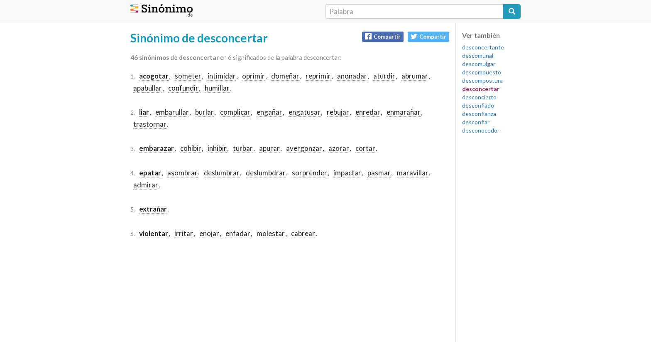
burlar (204, 112)
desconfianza (479, 113)
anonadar (352, 75)
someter (188, 75)
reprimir (318, 75)
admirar (145, 184)
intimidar (222, 75)
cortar (365, 148)
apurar (269, 148)
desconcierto (479, 97)
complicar (235, 112)
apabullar (147, 88)
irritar (183, 233)
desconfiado (478, 105)
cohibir (190, 148)
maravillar (412, 172)
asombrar (182, 172)
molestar (271, 233)
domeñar (285, 75)
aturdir (384, 75)
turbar (243, 148)
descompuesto (481, 72)
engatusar (305, 112)
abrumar (414, 75)
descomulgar (478, 63)
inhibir (217, 148)
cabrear (303, 233)
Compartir (383, 36)
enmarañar (404, 112)
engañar (269, 112)
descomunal (477, 55)
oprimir (253, 75)
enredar (367, 112)
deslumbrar (222, 172)
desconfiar (475, 121)
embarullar (172, 112)
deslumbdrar (266, 172)
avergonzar (304, 148)
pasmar (379, 172)
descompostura (482, 80)
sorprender (309, 172)
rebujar (338, 112)
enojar (209, 233)
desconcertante (483, 47)
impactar (347, 172)
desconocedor (480, 130)
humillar (217, 88)
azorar (338, 148)
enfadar (237, 233)
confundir (183, 88)
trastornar (149, 124)
